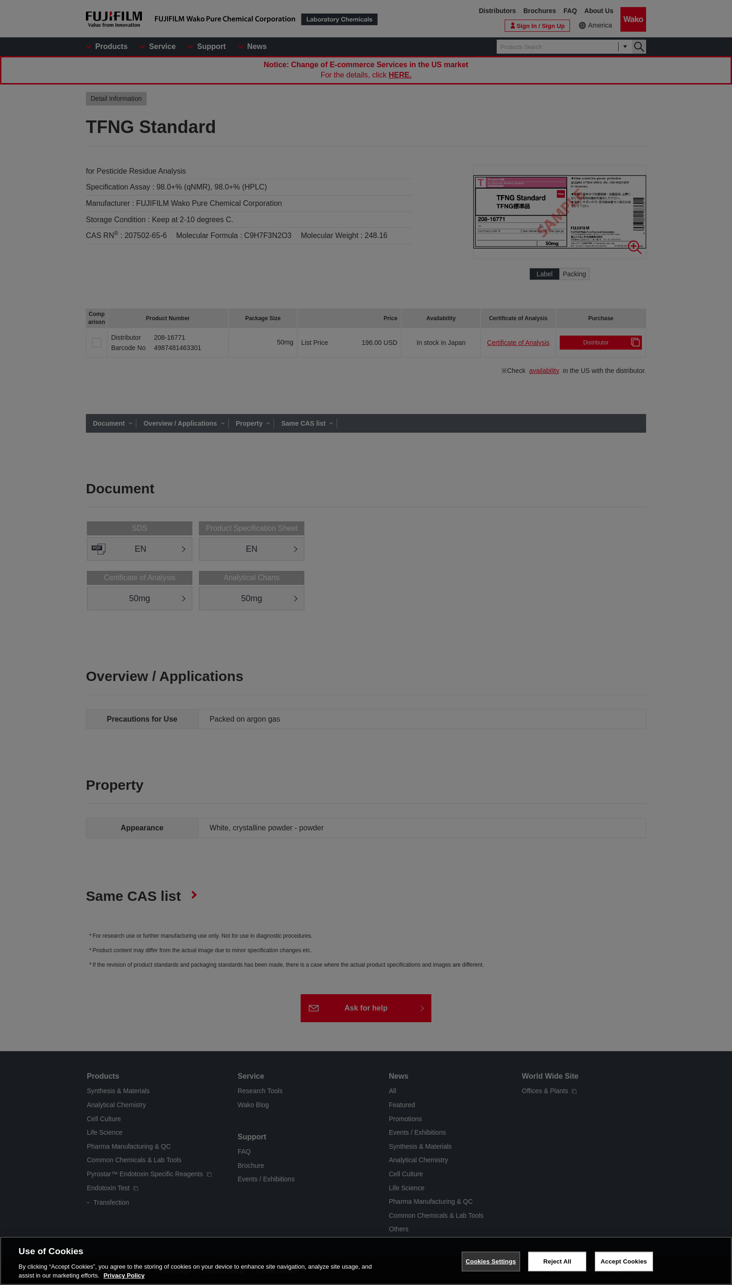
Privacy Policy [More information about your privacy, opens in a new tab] (124, 1275)
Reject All (557, 1261)
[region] (366, 1260)
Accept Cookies (624, 1261)
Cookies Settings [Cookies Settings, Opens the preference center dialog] (491, 1261)
